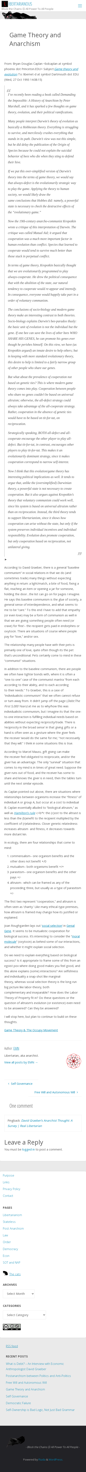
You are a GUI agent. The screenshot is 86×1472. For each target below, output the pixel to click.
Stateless (9, 1222)
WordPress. (56, 1459)
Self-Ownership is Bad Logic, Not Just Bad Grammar (40, 1410)
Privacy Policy (11, 1189)
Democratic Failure (18, 1403)
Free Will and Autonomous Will (26, 1383)
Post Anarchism (13, 1228)
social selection (52, 926)
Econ (6, 1256)
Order (7, 1242)
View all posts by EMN (21, 1062)
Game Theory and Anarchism (25, 1389)
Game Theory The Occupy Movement (31, 1030)
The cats (15, 1274)
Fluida (42, 1459)
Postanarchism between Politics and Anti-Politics (38, 1376)
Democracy (10, 1249)
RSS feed (12, 1346)
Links (6, 1182)
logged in (28, 1149)
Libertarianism (12, 1215)
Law (5, 1235)
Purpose (8, 1175)
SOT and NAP (11, 1262)
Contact (8, 1196)
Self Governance (17, 1396)
